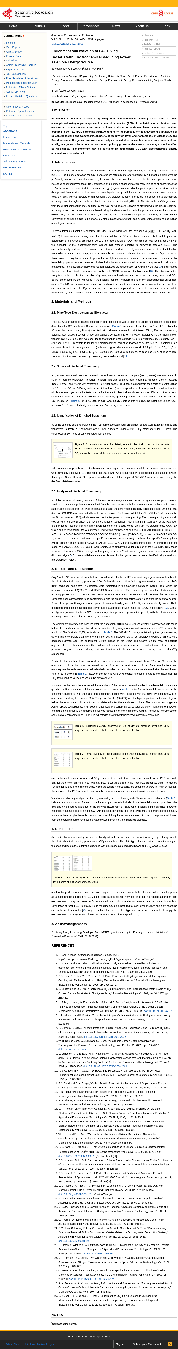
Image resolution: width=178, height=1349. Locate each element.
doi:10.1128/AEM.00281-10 (73, 1240)
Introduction (10, 137)
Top (5, 126)
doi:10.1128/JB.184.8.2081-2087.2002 (104, 1036)
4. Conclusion (62, 829)
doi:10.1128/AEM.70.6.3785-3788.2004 (105, 1066)
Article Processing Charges (20, 65)
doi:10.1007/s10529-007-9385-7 (76, 1156)
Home (13, 26)
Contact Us (104, 1336)
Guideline (10, 60)
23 (166, 607)
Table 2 (82, 673)
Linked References (153, 53)
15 (125, 356)
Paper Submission (15, 69)
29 (84, 910)
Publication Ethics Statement (21, 87)
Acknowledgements (14, 161)
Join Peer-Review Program (40, 1344)
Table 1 (108, 632)
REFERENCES (62, 945)
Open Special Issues (16, 106)
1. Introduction (63, 162)
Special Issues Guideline (18, 115)
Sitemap (94, 1336)
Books (64, 26)
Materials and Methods (16, 143)
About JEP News (14, 91)
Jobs (166, 26)
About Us (142, 26)
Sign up (120, 1344)
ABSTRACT (60, 110)
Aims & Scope (13, 51)
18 (151, 271)
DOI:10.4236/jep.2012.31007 (67, 43)
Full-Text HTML (151, 44)
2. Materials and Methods (71, 301)
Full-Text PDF (150, 39)
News (116, 26)
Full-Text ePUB (151, 48)
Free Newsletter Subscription (21, 78)
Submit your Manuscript (147, 1344)
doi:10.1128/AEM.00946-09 (98, 1253)
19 (83, 472)
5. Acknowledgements (69, 924)
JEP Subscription (15, 73)
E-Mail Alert (12, 1344)
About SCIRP (82, 1336)
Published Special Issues (19, 111)
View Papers (12, 47)
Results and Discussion (17, 149)
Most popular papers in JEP (20, 82)
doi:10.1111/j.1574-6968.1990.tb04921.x (91, 1279)
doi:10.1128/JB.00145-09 (72, 1049)
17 (160, 266)
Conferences (90, 26)
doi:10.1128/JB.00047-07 (158, 1011)
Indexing (9, 42)
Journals (39, 26)
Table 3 (126, 689)
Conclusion (9, 155)
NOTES (57, 1315)
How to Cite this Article (155, 57)
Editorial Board (13, 56)
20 (72, 555)
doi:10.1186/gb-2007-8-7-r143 (74, 1194)
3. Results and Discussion (72, 569)
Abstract (147, 35)
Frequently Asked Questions (20, 96)
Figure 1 (117, 326)
